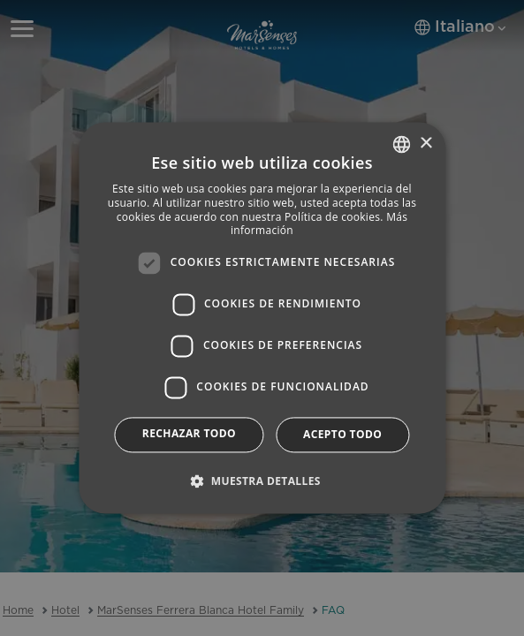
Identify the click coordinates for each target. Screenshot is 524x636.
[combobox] (401, 144)
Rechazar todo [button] (189, 433)
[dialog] (262, 317)
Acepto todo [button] (342, 434)
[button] (262, 481)
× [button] (425, 143)
